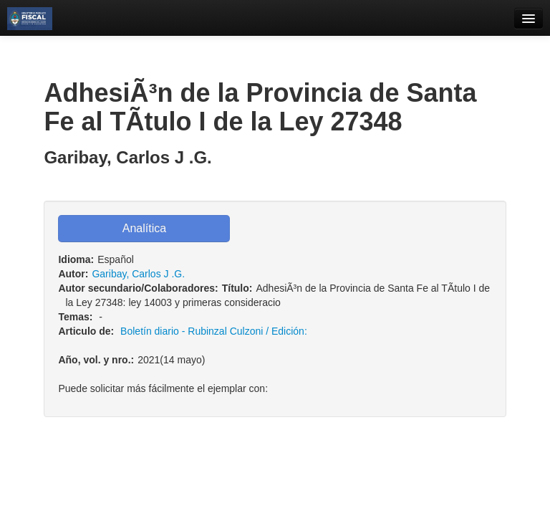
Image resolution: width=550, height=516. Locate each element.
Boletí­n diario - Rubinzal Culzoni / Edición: (213, 331)
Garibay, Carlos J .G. (138, 274)
